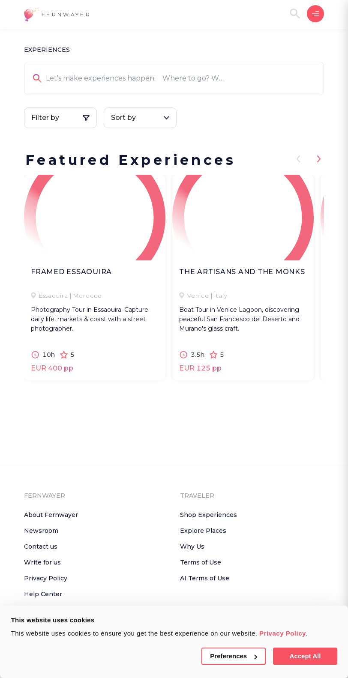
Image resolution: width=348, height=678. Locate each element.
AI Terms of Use (204, 578)
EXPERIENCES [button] (47, 49)
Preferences (233, 656)
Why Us (192, 546)
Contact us (40, 546)
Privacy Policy (282, 633)
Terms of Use (200, 562)
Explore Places (203, 531)
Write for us (42, 562)
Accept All (305, 656)
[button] (57, 14)
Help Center (43, 594)
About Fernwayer (51, 515)
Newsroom (41, 531)
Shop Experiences (208, 515)
